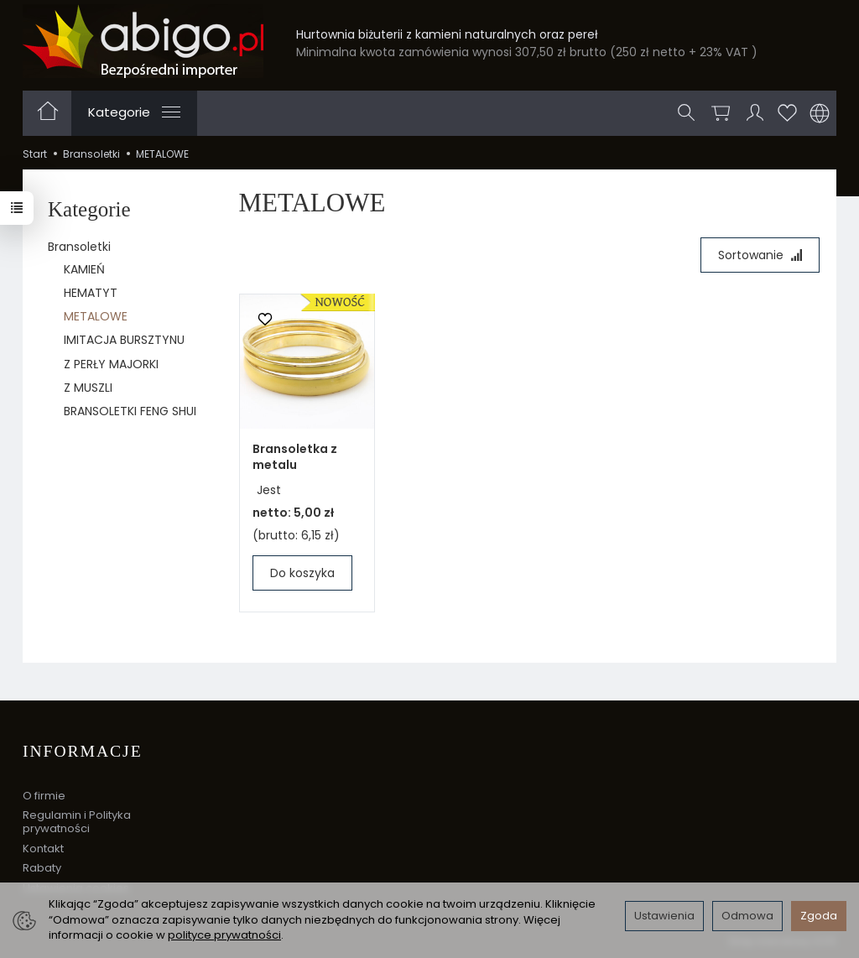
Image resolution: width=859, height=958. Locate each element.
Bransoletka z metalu (294, 456)
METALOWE (96, 316)
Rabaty (42, 868)
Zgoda (818, 916)
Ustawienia (664, 916)
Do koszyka (302, 573)
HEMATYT (90, 292)
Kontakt (43, 848)
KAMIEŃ (84, 269)
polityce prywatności (224, 935)
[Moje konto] (755, 113)
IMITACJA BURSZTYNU (124, 339)
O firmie (44, 796)
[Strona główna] (143, 41)
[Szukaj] (686, 113)
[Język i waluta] (819, 113)
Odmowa (747, 916)
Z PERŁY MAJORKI (111, 364)
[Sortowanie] (760, 255)
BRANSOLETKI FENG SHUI (130, 411)
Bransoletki (79, 246)
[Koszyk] (720, 113)
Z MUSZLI (88, 387)
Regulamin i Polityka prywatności (77, 821)
